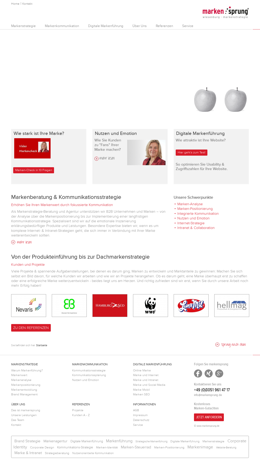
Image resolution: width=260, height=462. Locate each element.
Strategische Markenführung (151, 441)
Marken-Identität (107, 447)
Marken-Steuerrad (136, 447)
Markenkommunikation (62, 26)
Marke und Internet (145, 375)
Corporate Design (42, 447)
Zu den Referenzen (31, 327)
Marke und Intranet (145, 380)
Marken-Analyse (190, 204)
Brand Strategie (27, 441)
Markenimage (200, 447)
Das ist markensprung (25, 410)
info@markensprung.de (208, 395)
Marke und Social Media (149, 385)
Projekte (77, 410)
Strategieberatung (57, 453)
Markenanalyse (21, 380)
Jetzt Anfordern (209, 417)
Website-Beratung (226, 447)
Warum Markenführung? (27, 370)
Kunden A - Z (81, 415)
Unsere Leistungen (24, 415)
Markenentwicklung (24, 390)
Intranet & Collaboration (196, 228)
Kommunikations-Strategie (75, 447)
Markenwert (19, 375)
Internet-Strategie (191, 223)
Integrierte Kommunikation (198, 213)
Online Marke (142, 370)
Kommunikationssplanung (89, 375)
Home (15, 4)
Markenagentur (55, 441)
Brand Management (24, 394)
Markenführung (119, 441)
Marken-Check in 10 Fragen (33, 170)
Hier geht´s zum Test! (191, 152)
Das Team (17, 420)
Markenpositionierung (25, 385)
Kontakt (27, 4)
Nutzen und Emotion (193, 218)
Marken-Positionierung (195, 208)
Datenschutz (141, 420)
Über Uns (139, 26)
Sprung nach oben (230, 344)
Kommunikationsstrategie (89, 370)
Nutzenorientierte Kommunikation (93, 453)
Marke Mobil (141, 390)
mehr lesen (107, 158)
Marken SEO (141, 394)
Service (187, 26)
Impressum (140, 415)
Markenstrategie (23, 26)
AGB (136, 410)
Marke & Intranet (28, 453)
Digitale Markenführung (105, 26)
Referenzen (164, 26)
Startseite (41, 345)
